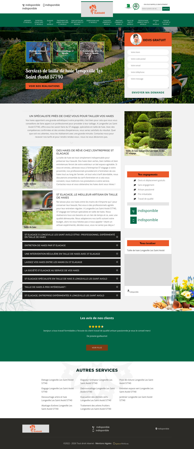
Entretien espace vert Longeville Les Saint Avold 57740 (136, 390)
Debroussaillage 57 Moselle (93, 21)
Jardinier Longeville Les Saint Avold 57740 (135, 399)
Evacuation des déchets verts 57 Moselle (77, 22)
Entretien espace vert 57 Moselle (39, 22)
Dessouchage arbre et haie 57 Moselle (143, 22)
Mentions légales (103, 443)
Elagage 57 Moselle (50, 22)
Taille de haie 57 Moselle (130, 22)
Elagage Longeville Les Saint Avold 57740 (57, 390)
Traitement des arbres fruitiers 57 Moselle (62, 22)
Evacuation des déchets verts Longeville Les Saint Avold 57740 (95, 399)
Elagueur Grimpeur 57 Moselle (107, 22)
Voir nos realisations (44, 86)
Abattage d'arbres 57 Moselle (119, 22)
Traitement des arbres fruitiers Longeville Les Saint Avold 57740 (95, 407)
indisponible (31, 5)
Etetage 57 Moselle (156, 22)
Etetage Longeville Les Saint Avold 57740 (57, 381)
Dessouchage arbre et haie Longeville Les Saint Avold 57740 (56, 399)
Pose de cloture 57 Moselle (166, 22)
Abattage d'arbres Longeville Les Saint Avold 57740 (56, 407)
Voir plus (97, 347)
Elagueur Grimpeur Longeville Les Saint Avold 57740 (96, 381)
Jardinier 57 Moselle (27, 21)
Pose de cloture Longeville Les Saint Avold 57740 (136, 381)
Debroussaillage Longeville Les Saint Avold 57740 (97, 390)
